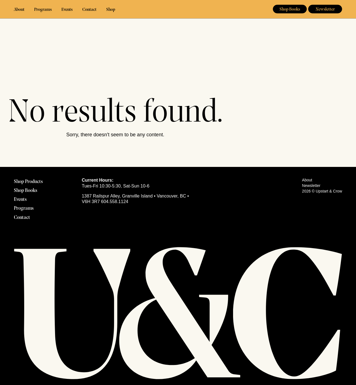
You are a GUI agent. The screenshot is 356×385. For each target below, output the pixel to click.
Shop (110, 10)
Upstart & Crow (178, 9)
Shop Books (290, 9)
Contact (89, 10)
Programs (43, 10)
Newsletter (325, 9)
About (19, 10)
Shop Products (28, 181)
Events (67, 10)
